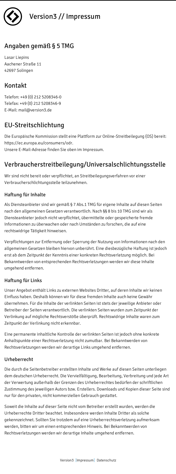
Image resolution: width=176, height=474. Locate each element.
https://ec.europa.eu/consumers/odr (38, 143)
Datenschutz (106, 460)
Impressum (85, 460)
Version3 (67, 460)
